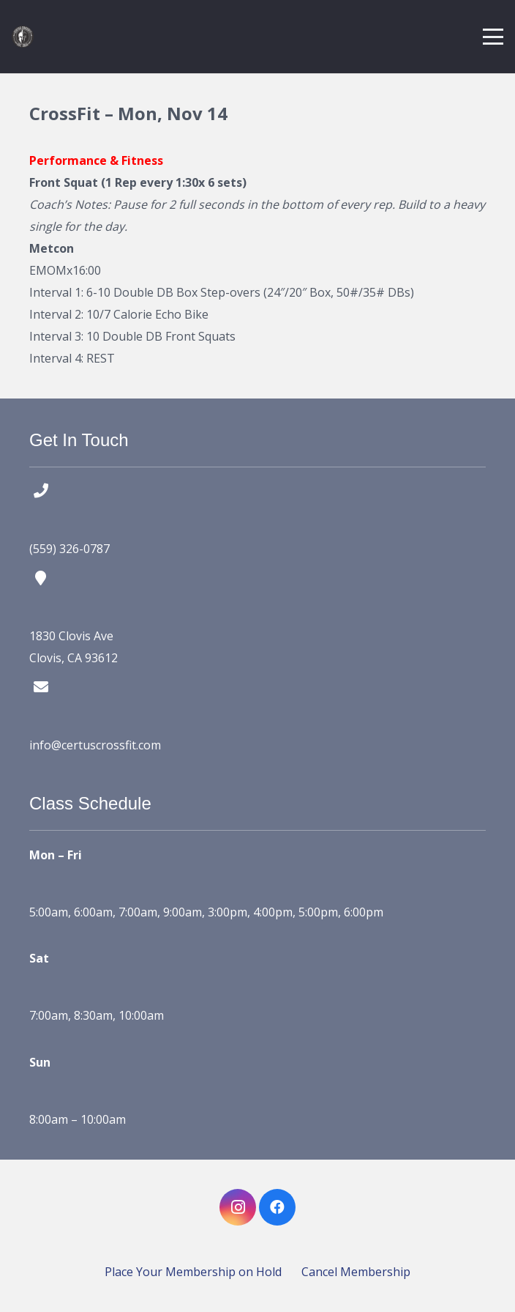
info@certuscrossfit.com (95, 745)
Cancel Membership (355, 1272)
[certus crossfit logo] (23, 37)
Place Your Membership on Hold (193, 1272)
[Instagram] (237, 1207)
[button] (493, 36)
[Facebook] (277, 1207)
